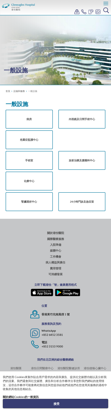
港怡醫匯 (16, 368)
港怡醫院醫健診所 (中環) (68, 370)
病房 (29, 119)
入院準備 (55, 245)
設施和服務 (19, 91)
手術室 (29, 160)
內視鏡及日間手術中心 (82, 119)
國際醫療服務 (55, 239)
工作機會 (55, 256)
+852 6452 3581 (52, 334)
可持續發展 (55, 274)
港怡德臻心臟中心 (95, 368)
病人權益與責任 (55, 262)
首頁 (8, 91)
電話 (44, 342)
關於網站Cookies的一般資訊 (21, 396)
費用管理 (55, 268)
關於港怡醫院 (55, 233)
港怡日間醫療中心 (42, 368)
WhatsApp (49, 330)
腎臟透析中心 (29, 201)
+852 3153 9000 (52, 346)
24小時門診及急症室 (82, 201)
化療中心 (29, 181)
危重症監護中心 (29, 139)
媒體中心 (55, 250)
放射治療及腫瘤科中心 (82, 160)
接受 (57, 403)
